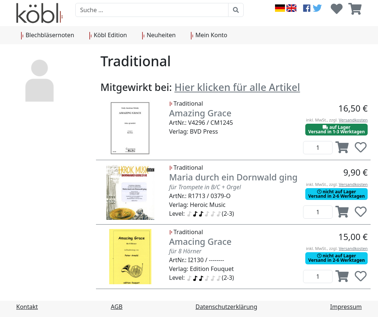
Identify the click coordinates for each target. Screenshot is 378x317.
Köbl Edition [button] (108, 35)
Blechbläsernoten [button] (47, 35)
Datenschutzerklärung (226, 307)
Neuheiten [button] (159, 35)
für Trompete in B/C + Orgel (205, 187)
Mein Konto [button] (208, 35)
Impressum (346, 307)
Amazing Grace (200, 113)
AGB (117, 307)
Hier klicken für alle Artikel (237, 87)
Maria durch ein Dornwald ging (233, 177)
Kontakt (27, 307)
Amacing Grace (200, 241)
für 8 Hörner (185, 251)
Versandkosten (353, 120)
